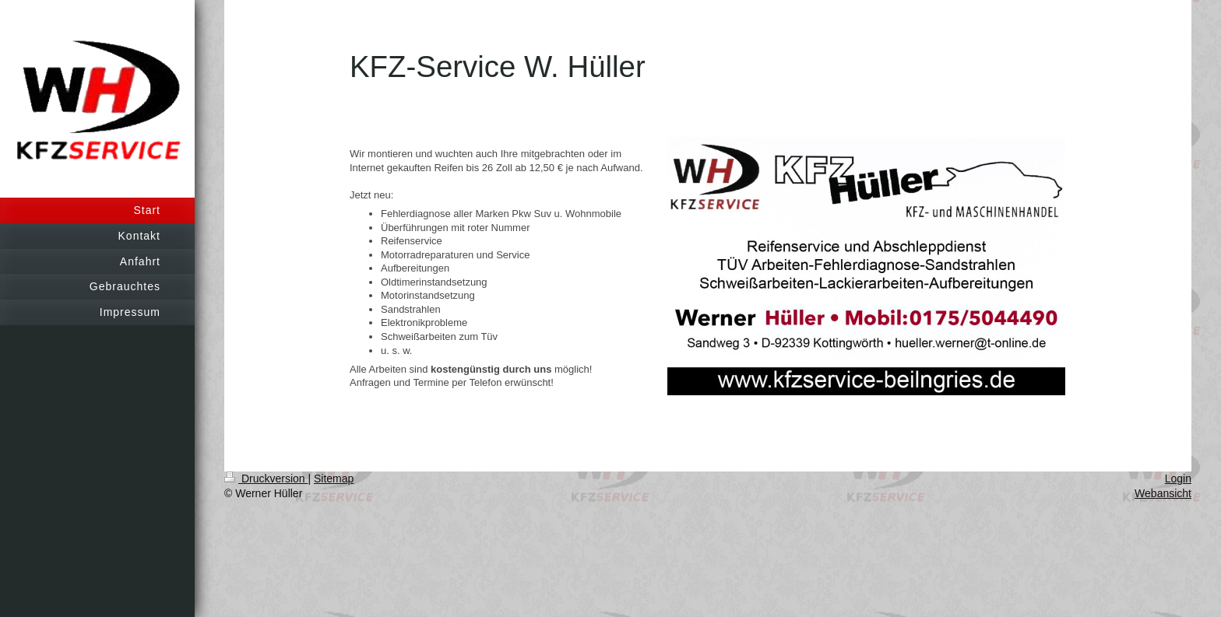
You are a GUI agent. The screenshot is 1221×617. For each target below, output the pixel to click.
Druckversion (266, 478)
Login (1178, 478)
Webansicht (1163, 493)
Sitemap (334, 478)
